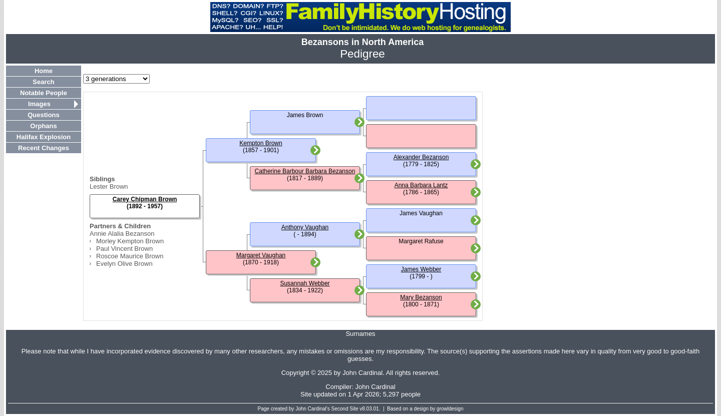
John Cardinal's (312, 408)
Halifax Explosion (44, 137)
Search (43, 82)
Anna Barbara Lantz (421, 185)
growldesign (450, 408)
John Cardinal (375, 386)
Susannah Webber (304, 283)
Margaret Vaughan (261, 255)
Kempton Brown (260, 143)
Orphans (43, 126)
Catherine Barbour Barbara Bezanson (305, 171)
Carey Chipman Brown (145, 199)
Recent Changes (43, 148)
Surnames (360, 333)
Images (39, 104)
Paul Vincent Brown (124, 248)
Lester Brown (109, 186)
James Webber (421, 269)
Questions (44, 115)
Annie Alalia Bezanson (122, 233)
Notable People (43, 93)
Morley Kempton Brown (130, 241)
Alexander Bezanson (421, 157)
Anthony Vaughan (305, 227)
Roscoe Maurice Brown (129, 256)
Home (44, 71)
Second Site (344, 408)
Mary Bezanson (421, 297)
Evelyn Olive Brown (124, 263)
